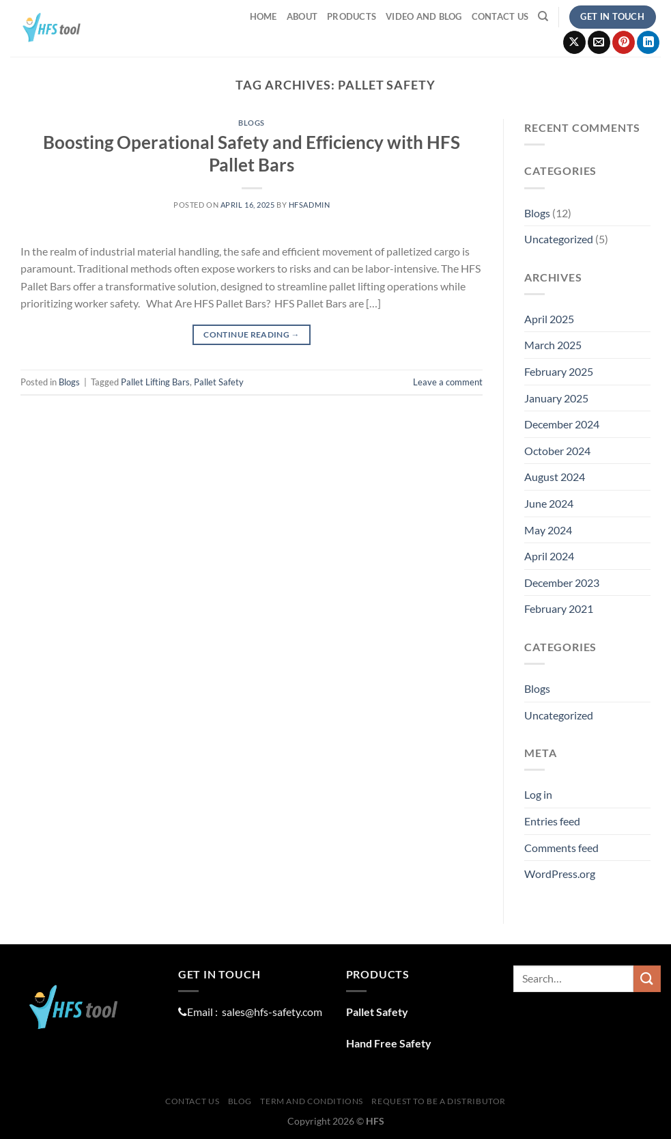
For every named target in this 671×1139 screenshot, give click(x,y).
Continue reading (251, 334)
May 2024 (548, 529)
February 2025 (558, 371)
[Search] (543, 16)
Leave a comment (448, 381)
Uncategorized (558, 238)
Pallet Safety (219, 381)
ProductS (351, 16)
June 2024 (548, 503)
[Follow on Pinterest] (623, 42)
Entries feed (552, 820)
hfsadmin (309, 204)
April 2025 (549, 318)
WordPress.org (559, 873)
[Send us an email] (599, 42)
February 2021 (558, 608)
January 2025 (556, 398)
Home (263, 16)
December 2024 (561, 423)
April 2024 (549, 555)
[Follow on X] (574, 42)
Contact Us (500, 16)
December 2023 (561, 582)
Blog (240, 1101)
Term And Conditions (311, 1101)
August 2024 (554, 476)
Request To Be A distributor (438, 1101)
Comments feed (561, 847)
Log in (538, 794)
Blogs (251, 122)
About (302, 16)
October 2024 (557, 450)
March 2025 (553, 344)
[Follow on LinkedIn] (648, 42)
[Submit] (647, 978)
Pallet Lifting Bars (155, 381)
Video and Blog (424, 16)
